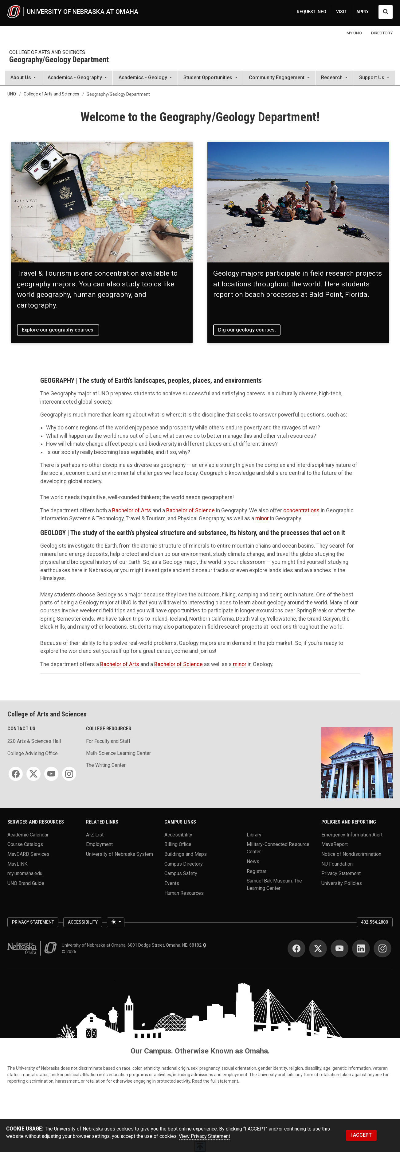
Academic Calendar (28, 834)
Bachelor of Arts (131, 510)
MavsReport (334, 844)
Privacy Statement (341, 873)
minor (262, 518)
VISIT (341, 11)
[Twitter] (33, 774)
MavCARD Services (28, 854)
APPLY (362, 11)
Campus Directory (183, 864)
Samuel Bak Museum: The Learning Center (274, 884)
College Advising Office (32, 753)
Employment (99, 844)
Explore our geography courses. (58, 330)
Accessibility (178, 834)
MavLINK (17, 864)
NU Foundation (337, 864)
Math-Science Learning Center (118, 753)
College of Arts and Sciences (47, 52)
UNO (11, 94)
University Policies (341, 883)
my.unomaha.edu (24, 873)
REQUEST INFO (311, 11)
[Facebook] (16, 774)
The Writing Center (106, 765)
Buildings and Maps (185, 854)
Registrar (256, 871)
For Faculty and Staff (108, 741)
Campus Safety (180, 873)
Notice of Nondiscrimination (351, 854)
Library (254, 834)
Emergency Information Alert (351, 834)
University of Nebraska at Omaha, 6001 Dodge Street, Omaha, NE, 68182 (134, 945)
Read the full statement (215, 1081)
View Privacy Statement (204, 1136)
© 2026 (70, 951)
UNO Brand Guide (25, 883)
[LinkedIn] (361, 948)
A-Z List (95, 834)
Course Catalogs (25, 844)
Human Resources (184, 893)
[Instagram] (69, 774)
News (253, 861)
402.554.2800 (374, 922)
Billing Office (177, 844)
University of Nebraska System (119, 854)
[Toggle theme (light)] (115, 922)
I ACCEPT (361, 1135)
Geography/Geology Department (59, 60)
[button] (23, 78)
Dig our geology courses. (247, 330)
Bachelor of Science (190, 510)
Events (171, 883)
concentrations (301, 510)
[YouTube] (51, 774)
